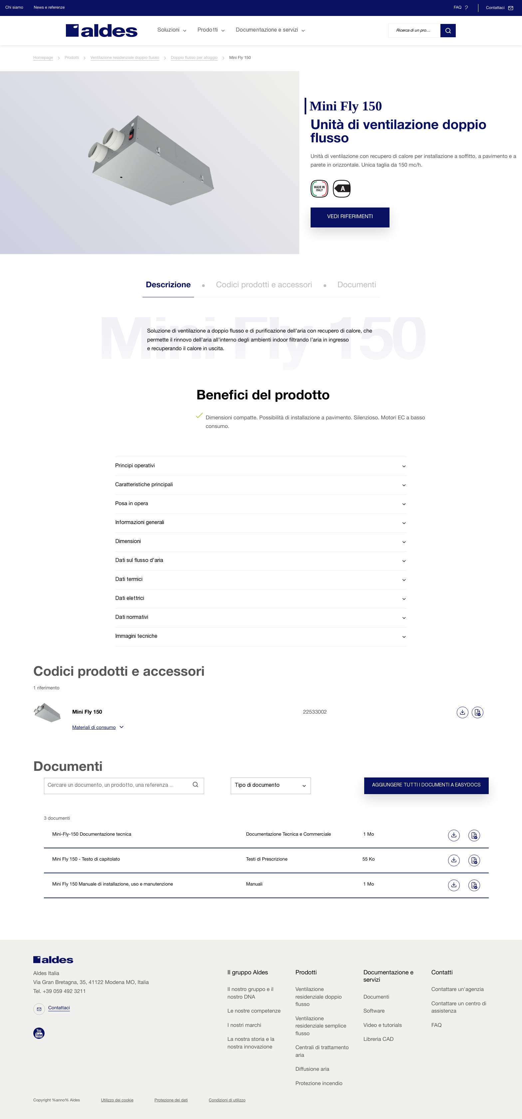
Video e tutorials (383, 1026)
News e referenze (49, 8)
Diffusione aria (312, 1069)
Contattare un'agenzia (457, 990)
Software (374, 1011)
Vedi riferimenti (350, 217)
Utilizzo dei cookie (117, 1101)
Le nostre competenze (253, 1011)
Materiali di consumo (97, 728)
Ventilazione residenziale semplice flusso (320, 1027)
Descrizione (168, 286)
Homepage (43, 58)
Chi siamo (14, 8)
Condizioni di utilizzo (227, 1101)
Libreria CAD (379, 1040)
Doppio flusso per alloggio (194, 58)
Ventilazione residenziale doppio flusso (125, 58)
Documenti (357, 286)
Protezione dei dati (171, 1101)
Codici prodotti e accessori (264, 286)
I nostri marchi (244, 1026)
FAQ (436, 1026)
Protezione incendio (318, 1084)
